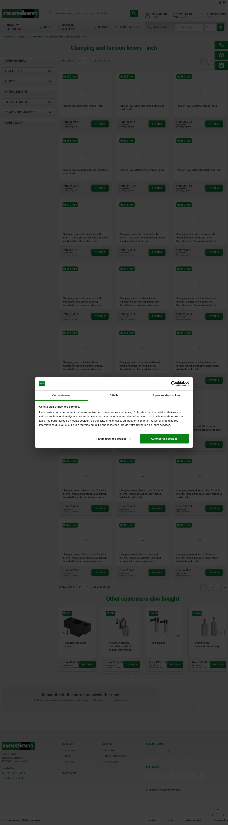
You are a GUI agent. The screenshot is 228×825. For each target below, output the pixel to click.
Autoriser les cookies (164, 438)
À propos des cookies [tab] (166, 395)
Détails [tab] (114, 395)
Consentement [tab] (61, 395)
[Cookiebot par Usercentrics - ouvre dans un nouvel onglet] (173, 383)
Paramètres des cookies (113, 438)
